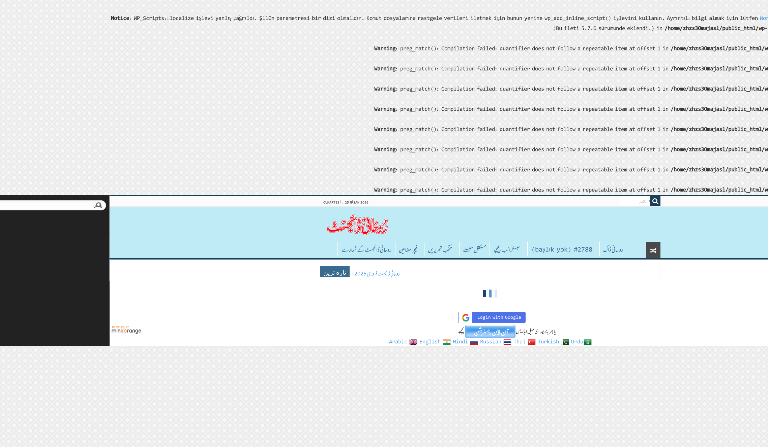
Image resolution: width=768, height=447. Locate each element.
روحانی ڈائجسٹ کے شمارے (260, 249)
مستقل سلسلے (368, 249)
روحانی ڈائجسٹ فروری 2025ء (270, 274)
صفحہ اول (222, 249)
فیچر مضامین (302, 249)
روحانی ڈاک (507, 249)
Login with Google (384, 317)
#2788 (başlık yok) (455, 249)
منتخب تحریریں (334, 249)
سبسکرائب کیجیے (400, 249)
